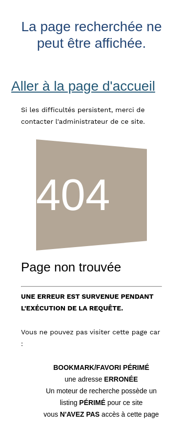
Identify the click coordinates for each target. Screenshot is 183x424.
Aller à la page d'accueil (83, 86)
